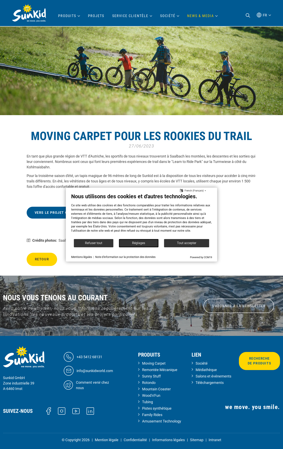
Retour (42, 259)
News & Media (200, 16)
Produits (67, 16)
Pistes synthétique (157, 408)
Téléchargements (210, 382)
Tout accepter (186, 243)
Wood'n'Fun (151, 395)
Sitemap (196, 440)
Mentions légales (81, 257)
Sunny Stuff (151, 376)
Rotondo (149, 382)
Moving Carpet (154, 363)
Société (202, 363)
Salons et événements (213, 376)
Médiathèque (206, 370)
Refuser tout (93, 243)
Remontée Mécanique (159, 370)
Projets (96, 16)
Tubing (147, 402)
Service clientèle (130, 16)
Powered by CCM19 (201, 257)
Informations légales (168, 440)
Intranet (215, 440)
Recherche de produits (259, 361)
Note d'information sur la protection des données (125, 257)
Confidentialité (135, 440)
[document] (141, 216)
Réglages (138, 243)
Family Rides (152, 415)
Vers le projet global (57, 213)
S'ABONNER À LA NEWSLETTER (239, 306)
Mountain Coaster (156, 389)
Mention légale (106, 440)
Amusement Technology (161, 421)
